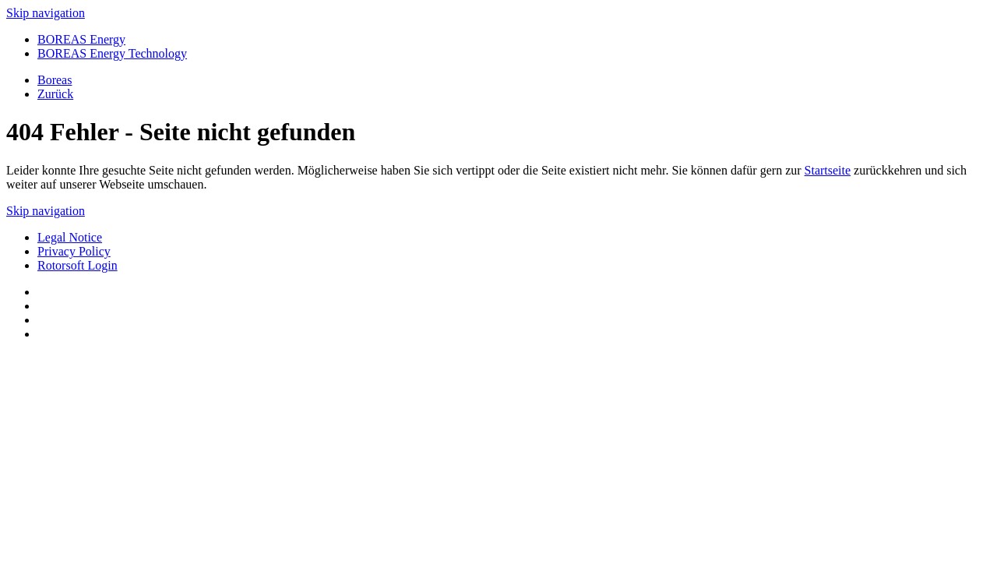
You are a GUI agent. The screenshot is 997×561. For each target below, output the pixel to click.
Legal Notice (69, 237)
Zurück (55, 94)
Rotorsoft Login (77, 265)
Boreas (54, 79)
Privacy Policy (74, 251)
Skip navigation (45, 12)
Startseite (828, 170)
